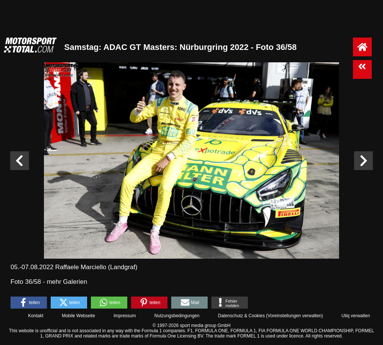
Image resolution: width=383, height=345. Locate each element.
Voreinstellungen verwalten (294, 315)
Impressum (124, 315)
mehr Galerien (67, 281)
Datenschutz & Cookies (241, 315)
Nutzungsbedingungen (176, 315)
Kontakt (36, 315)
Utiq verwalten (355, 315)
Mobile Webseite (78, 315)
